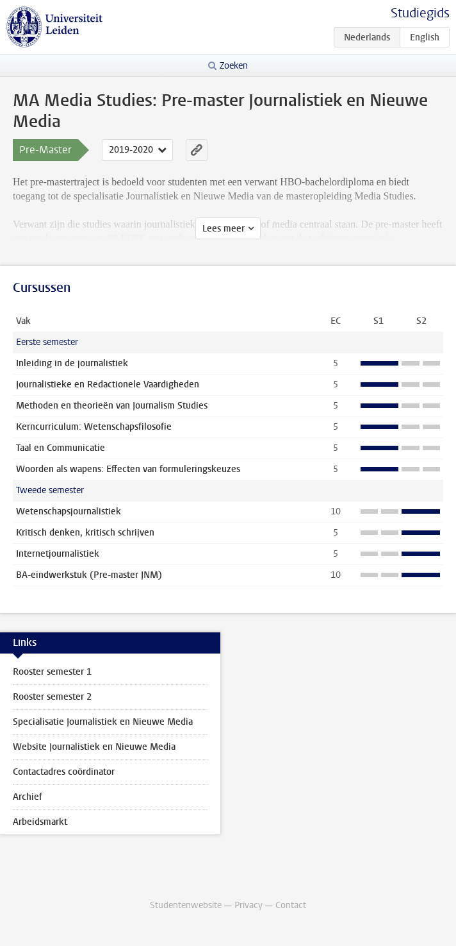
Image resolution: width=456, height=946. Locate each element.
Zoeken (234, 66)
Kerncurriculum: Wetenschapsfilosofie (94, 427)
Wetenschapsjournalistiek (68, 511)
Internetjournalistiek (57, 554)
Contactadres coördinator (64, 772)
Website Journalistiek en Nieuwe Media (94, 747)
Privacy (248, 905)
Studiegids (420, 13)
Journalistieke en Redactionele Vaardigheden (107, 384)
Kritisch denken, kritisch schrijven (85, 533)
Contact (290, 905)
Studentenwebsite (186, 905)
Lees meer (223, 229)
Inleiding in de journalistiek (72, 363)
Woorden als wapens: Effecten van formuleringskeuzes (128, 469)
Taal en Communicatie (60, 448)
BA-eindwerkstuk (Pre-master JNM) (89, 575)
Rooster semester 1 (52, 672)
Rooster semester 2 (52, 697)
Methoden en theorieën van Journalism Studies (112, 406)
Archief (27, 797)
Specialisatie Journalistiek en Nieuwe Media (103, 722)
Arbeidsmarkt (40, 822)
